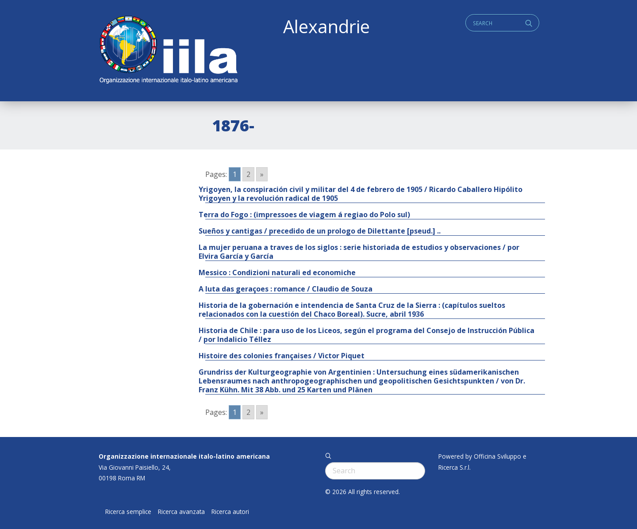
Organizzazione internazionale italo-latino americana (184, 456)
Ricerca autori (230, 512)
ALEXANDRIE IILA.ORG (168, 50)
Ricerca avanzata (181, 512)
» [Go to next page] (262, 174)
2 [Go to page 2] (248, 174)
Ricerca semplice (128, 512)
